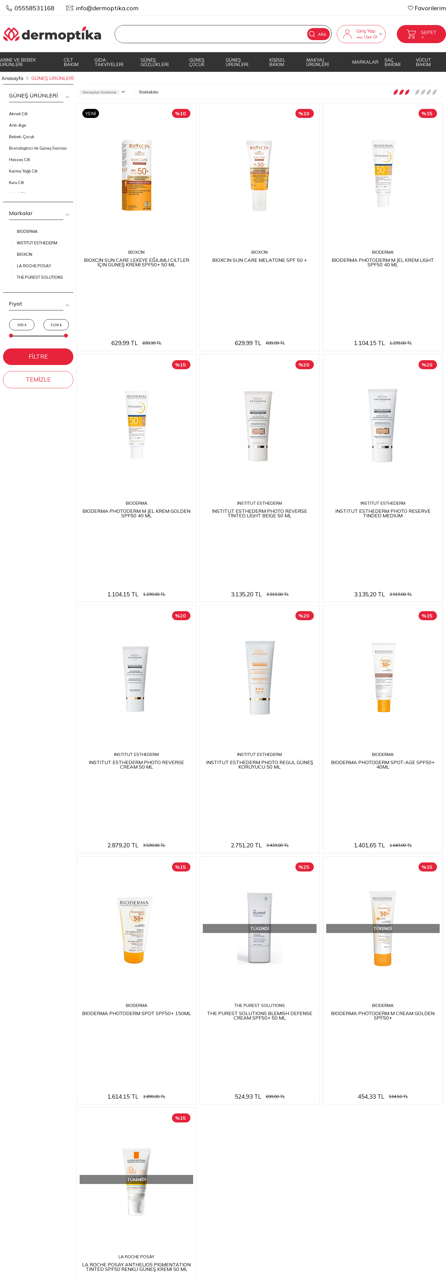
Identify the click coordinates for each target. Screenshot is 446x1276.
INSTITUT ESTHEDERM (259, 438)
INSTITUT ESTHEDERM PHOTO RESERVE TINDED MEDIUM (383, 448)
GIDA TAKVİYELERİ (108, 62)
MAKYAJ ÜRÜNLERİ (317, 62)
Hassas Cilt (19, 159)
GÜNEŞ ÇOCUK (197, 62)
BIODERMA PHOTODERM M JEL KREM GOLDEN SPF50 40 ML (136, 448)
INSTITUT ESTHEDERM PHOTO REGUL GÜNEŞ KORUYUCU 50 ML (259, 635)
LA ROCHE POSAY (137, 998)
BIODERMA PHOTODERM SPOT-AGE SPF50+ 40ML (383, 635)
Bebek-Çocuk (21, 136)
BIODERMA (382, 252)
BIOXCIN (136, 252)
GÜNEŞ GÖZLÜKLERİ (155, 62)
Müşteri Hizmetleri (277, 1122)
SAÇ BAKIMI (392, 62)
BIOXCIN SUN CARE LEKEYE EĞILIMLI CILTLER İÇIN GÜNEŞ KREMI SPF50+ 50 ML (136, 262)
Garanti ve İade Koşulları (189, 1122)
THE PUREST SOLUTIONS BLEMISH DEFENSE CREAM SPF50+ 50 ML (259, 822)
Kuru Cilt (16, 182)
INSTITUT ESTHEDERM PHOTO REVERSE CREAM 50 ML (136, 635)
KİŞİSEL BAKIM (277, 62)
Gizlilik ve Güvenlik (181, 1133)
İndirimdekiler (271, 1110)
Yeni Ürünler (269, 1099)
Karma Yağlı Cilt (23, 171)
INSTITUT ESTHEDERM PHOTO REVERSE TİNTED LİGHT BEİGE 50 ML (259, 448)
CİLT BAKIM (71, 62)
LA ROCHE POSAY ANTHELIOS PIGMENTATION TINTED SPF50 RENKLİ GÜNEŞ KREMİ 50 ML (136, 1008)
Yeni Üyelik (363, 1087)
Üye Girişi (361, 1099)
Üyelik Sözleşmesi (179, 1099)
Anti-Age (17, 125)
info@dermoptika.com (107, 8)
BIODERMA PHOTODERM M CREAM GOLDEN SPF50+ (383, 822)
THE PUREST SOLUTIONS (259, 811)
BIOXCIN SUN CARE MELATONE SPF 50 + (259, 259)
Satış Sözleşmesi (178, 1110)
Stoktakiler (145, 92)
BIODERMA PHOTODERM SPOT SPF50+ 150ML (136, 819)
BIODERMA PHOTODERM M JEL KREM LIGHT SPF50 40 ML (383, 262)
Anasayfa (265, 1087)
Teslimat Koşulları (180, 1087)
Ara (317, 34)
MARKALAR (365, 62)
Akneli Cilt (18, 113)
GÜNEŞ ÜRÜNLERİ (237, 62)
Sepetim (264, 1133)
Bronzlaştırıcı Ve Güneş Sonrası (38, 148)
